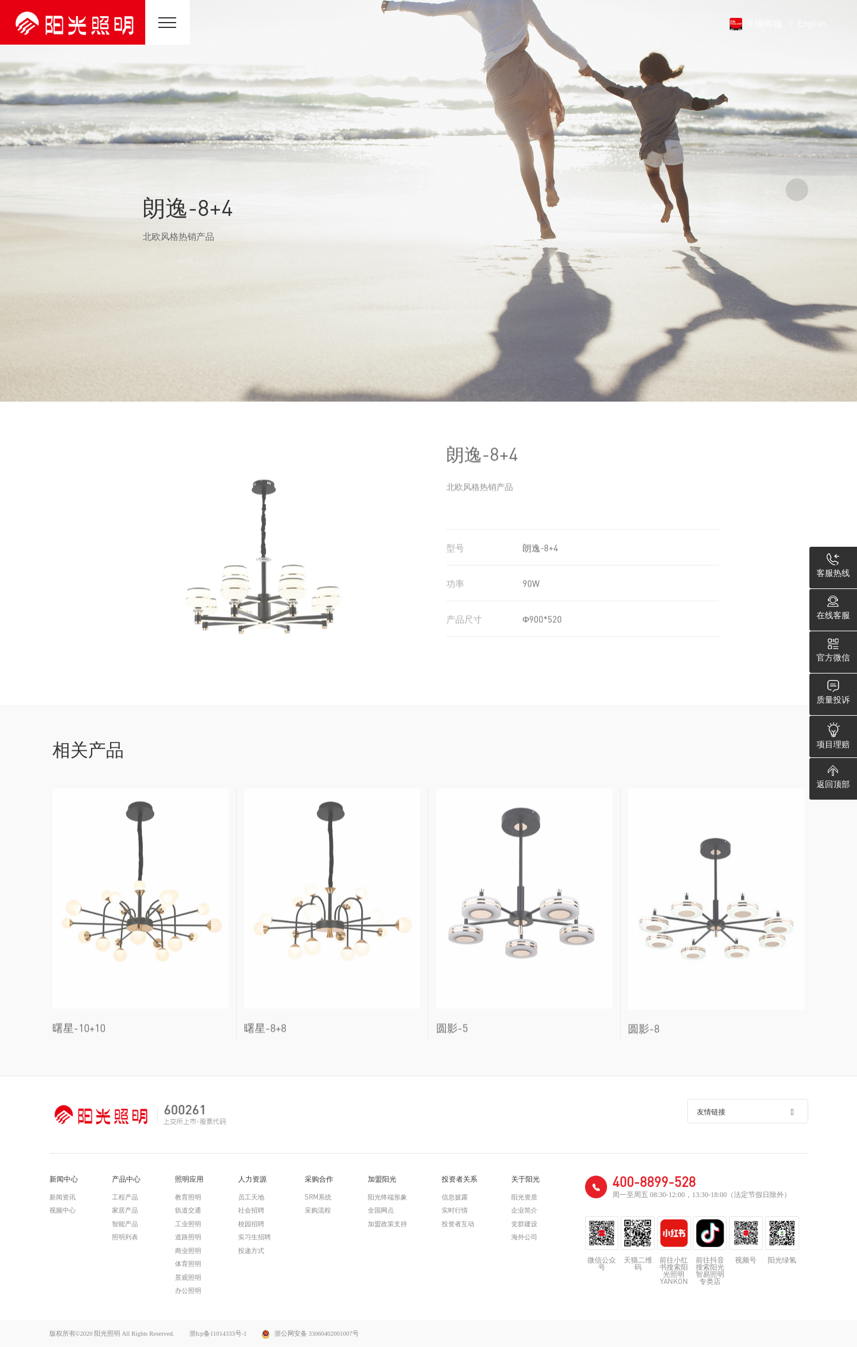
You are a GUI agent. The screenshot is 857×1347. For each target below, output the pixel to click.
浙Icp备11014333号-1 (218, 1333)
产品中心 (126, 1179)
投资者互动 (458, 1224)
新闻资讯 (62, 1197)
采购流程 (318, 1210)
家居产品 (125, 1210)
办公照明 (188, 1291)
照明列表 (125, 1237)
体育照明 (188, 1264)
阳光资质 (524, 1197)
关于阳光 (525, 1179)
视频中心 (62, 1210)
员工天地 (251, 1197)
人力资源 (252, 1179)
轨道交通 (188, 1210)
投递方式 (251, 1251)
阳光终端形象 (387, 1197)
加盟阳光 (382, 1179)
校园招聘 (251, 1224)
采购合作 (319, 1179)
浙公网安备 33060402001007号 (310, 1333)
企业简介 (524, 1210)
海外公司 (524, 1237)
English (811, 23)
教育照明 (188, 1197)
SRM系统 (318, 1197)
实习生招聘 (254, 1237)
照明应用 (189, 1179)
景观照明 (188, 1277)
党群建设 (524, 1224)
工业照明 (188, 1224)
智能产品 (125, 1224)
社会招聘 (251, 1210)
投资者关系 (459, 1179)
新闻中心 (63, 1179)
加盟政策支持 (387, 1224)
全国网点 (381, 1210)
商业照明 (188, 1251)
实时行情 (455, 1210)
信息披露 (455, 1197)
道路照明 (188, 1237)
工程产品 (125, 1197)
